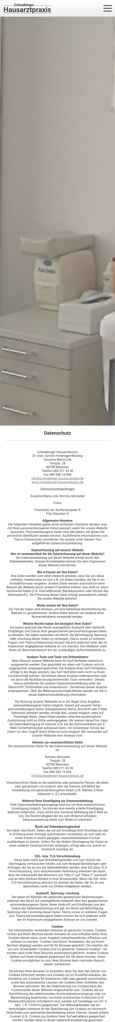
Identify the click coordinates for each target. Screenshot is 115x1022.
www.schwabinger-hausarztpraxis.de (57, 482)
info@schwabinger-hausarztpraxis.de (57, 478)
